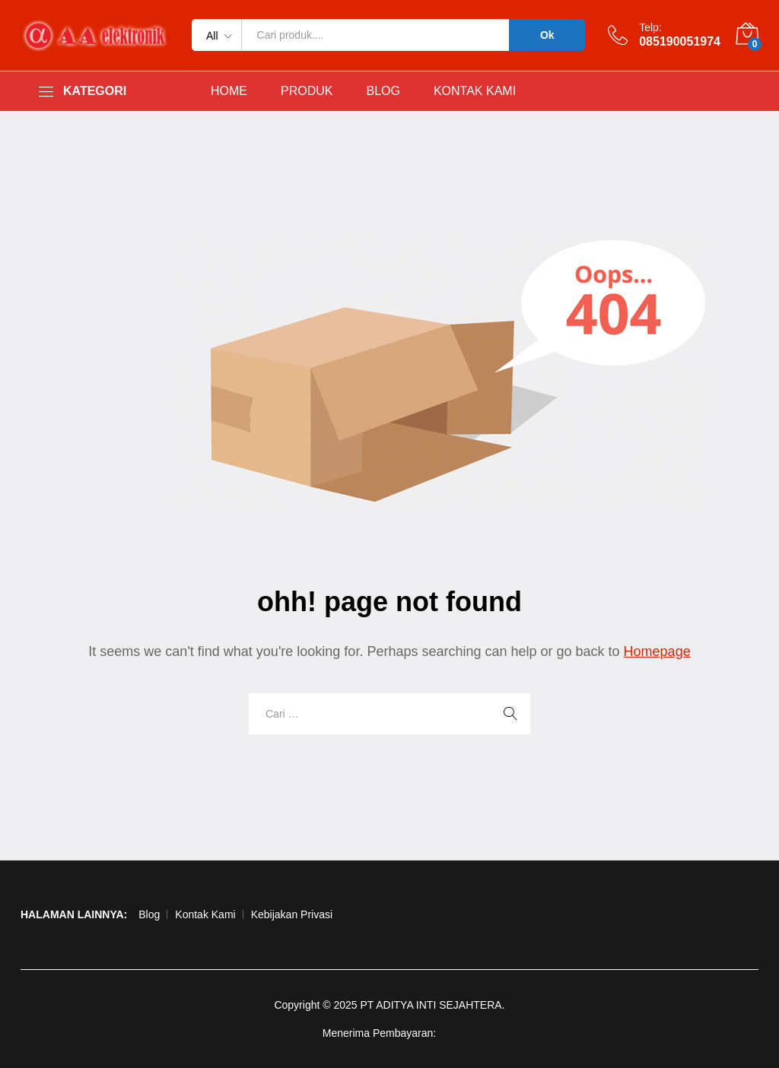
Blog (149, 914)
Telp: (650, 27)
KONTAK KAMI (475, 91)
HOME (229, 91)
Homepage (657, 651)
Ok (547, 35)
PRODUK (306, 91)
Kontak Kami (205, 914)
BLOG (382, 91)
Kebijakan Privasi (291, 914)
